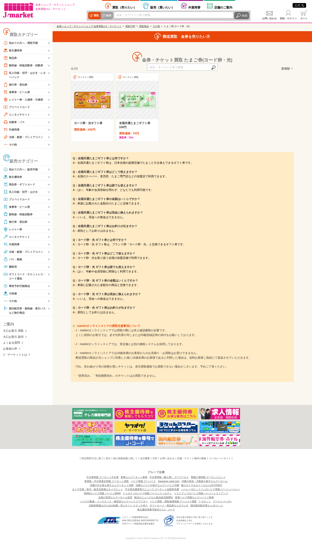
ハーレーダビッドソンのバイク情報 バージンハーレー (210, 489)
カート (304, 18)
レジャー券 (13, 229)
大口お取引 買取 (13, 331)
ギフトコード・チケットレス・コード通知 (23, 276)
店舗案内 (223, 7)
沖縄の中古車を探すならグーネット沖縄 (111, 485)
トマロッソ (205, 501)
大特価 (10, 294)
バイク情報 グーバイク (143, 481)
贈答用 (10, 267)
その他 (10, 144)
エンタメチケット (17, 114)
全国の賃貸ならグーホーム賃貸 (115, 497)
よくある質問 (11, 343)
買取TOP (130, 26)
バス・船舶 (13, 259)
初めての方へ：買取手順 (21, 42)
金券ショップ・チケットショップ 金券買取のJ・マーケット (89, 26)
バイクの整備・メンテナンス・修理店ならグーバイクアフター (114, 501)
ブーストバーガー (222, 501)
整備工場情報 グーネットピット (208, 477)
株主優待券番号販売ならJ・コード (156, 509)
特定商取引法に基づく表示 (96, 458)
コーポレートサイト (220, 458)
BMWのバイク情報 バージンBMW (102, 493)
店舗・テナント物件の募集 (191, 458)
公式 (299, 5)
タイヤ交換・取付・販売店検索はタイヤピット (97, 489)
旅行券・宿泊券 (16, 84)
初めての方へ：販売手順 (21, 169)
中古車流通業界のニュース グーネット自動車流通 (152, 489)
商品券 (10, 57)
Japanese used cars (168, 481)
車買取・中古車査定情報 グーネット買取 (106, 481)
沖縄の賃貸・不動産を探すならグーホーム (205, 481)
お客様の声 (10, 349)
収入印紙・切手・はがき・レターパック (24, 74)
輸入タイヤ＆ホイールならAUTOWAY (201, 485)
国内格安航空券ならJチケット (206, 505)
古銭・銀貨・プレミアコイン (24, 137)
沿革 (154, 458)
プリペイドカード (17, 107)
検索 (244, 15)
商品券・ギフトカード (20, 184)
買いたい (162, 7)
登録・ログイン (288, 18)
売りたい (124, 7)
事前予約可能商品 (17, 286)
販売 (108, 15)
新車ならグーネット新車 (134, 477)
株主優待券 (13, 50)
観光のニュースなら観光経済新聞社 (153, 497)
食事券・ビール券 (17, 92)
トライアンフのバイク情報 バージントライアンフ (201, 493)
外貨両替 (194, 7)
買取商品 (144, 26)
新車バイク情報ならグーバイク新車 (194, 497)
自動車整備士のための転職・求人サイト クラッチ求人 (118, 505)
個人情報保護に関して (125, 458)
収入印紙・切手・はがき (21, 192)
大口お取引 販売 (13, 337)
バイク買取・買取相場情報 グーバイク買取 (173, 501)
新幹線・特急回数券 (18, 214)
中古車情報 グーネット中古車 (102, 477)
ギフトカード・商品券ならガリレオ (169, 505)
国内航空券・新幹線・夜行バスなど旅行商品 (24, 311)
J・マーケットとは (15, 355)
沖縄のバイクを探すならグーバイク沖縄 (157, 485)
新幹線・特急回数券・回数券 (24, 65)
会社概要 (145, 458)
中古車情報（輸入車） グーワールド (169, 477)
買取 (96, 15)
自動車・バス (14, 122)
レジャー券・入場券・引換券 (24, 99)
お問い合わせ (269, 18)
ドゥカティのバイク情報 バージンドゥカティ (147, 493)
